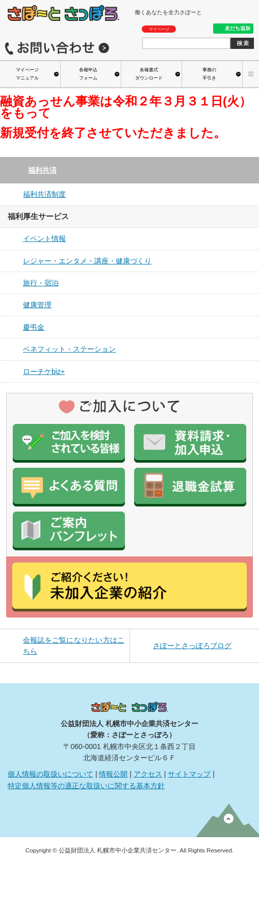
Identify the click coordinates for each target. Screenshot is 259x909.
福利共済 (42, 170)
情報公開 (113, 774)
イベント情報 (44, 238)
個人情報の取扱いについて (50, 774)
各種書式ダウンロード (149, 74)
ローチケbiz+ (44, 371)
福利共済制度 (44, 194)
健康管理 (37, 305)
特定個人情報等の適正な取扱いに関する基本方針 (86, 786)
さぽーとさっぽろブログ (192, 645)
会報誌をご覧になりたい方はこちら (73, 645)
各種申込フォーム (88, 74)
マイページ (159, 29)
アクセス (148, 774)
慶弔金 (33, 327)
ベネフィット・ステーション (69, 349)
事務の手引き (209, 74)
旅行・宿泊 (41, 283)
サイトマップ (189, 774)
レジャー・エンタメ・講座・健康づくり (87, 261)
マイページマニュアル (27, 74)
